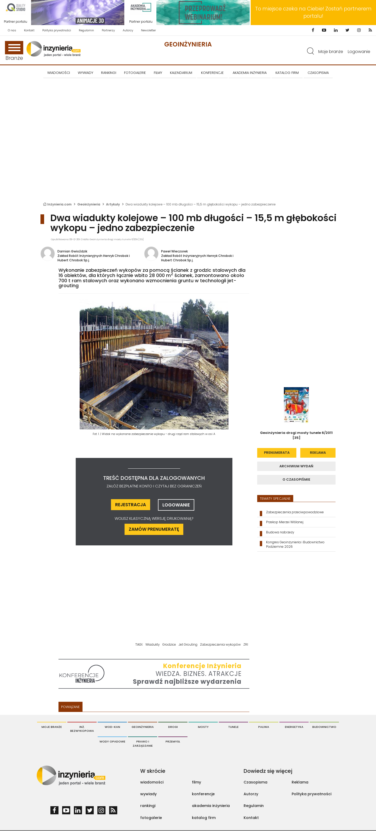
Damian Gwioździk (72, 251)
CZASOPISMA (318, 72)
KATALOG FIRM (287, 72)
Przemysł (173, 741)
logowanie (176, 505)
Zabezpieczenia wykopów (220, 644)
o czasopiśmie (296, 479)
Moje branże (330, 52)
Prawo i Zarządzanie (143, 743)
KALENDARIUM (181, 72)
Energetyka (294, 727)
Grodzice (169, 644)
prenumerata (277, 452)
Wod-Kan (112, 727)
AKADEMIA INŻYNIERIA (250, 72)
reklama (318, 452)
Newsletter (148, 30)
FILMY (158, 72)
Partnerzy (108, 30)
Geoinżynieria (188, 44)
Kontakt (29, 30)
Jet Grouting (188, 644)
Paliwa (263, 727)
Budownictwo (324, 727)
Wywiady (85, 72)
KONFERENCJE (212, 72)
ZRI (245, 644)
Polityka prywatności (56, 30)
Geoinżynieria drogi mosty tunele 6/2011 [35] (296, 435)
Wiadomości (58, 72)
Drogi (173, 727)
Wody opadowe (112, 741)
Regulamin (86, 30)
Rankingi (108, 72)
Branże (14, 51)
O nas (12, 30)
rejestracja (130, 505)
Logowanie (359, 52)
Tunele (233, 727)
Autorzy (128, 30)
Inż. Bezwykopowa (82, 729)
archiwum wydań (296, 466)
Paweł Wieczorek (174, 251)
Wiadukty (152, 644)
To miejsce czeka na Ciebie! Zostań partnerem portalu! (313, 12)
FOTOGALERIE (135, 72)
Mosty (203, 727)
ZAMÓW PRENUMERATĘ (154, 529)
